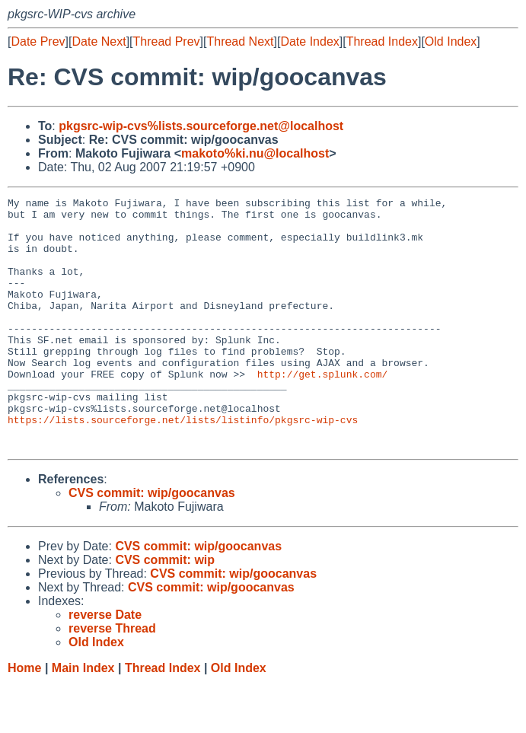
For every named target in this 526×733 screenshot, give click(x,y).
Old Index (451, 41)
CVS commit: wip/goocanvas (152, 543)
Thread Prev (166, 41)
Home (24, 718)
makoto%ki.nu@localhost (255, 153)
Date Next (99, 41)
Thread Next (239, 41)
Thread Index (382, 41)
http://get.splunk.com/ (322, 410)
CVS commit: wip (165, 610)
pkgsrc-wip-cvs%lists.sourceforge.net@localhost (201, 126)
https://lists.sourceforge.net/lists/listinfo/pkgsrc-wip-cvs (183, 465)
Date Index (309, 41)
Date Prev (38, 41)
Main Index (83, 718)
